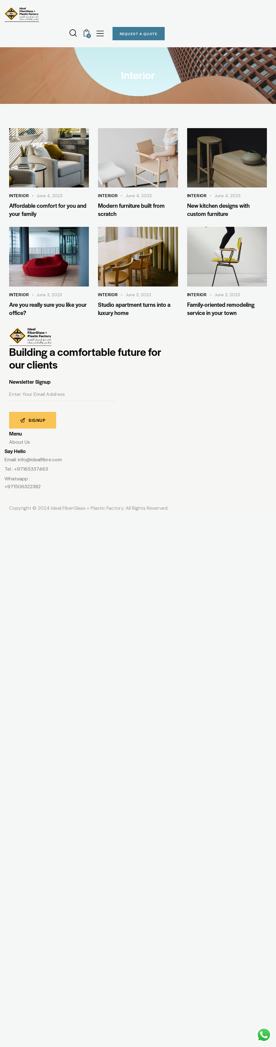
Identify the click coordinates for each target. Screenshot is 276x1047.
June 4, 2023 (49, 195)
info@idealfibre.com (40, 459)
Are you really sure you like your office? (48, 308)
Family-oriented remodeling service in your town (220, 308)
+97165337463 (31, 469)
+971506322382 (23, 486)
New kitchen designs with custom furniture (218, 209)
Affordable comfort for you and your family (47, 209)
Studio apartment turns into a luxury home (134, 308)
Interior (19, 195)
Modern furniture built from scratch (131, 209)
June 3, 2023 (49, 294)
